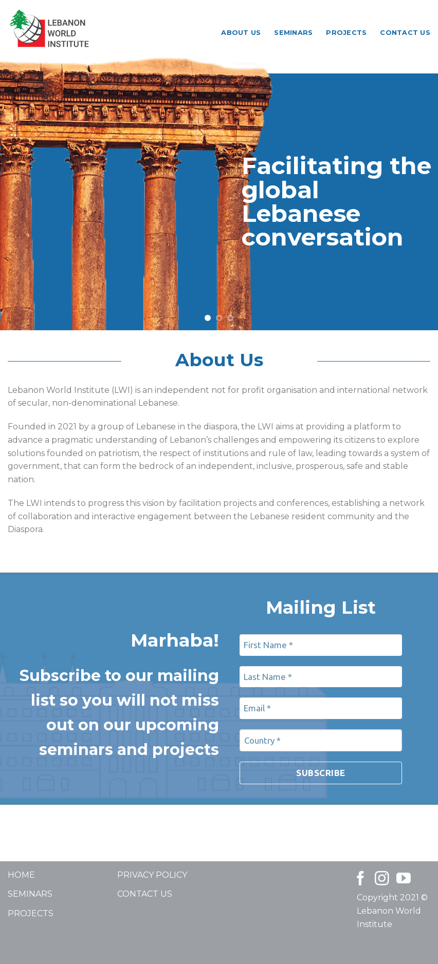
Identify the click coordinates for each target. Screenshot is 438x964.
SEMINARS (30, 894)
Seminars (293, 32)
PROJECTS (30, 913)
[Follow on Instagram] (382, 879)
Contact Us (405, 32)
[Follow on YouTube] (403, 879)
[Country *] (321, 740)
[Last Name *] (321, 677)
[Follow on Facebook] (360, 879)
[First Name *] (321, 645)
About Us (241, 32)
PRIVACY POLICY (152, 875)
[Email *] (321, 708)
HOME (21, 875)
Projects (346, 32)
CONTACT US (144, 894)
